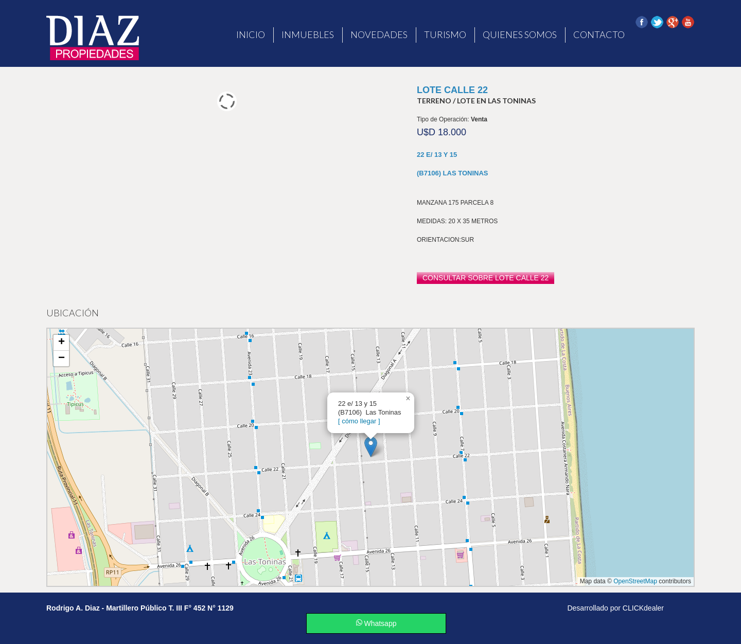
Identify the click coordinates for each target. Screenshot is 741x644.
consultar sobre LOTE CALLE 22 (485, 278)
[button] (370, 446)
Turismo (445, 34)
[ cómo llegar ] (359, 421)
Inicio (250, 34)
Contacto (599, 34)
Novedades (379, 34)
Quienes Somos (520, 34)
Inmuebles (307, 34)
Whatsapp (376, 623)
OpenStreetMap (635, 581)
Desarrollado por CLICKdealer (615, 608)
